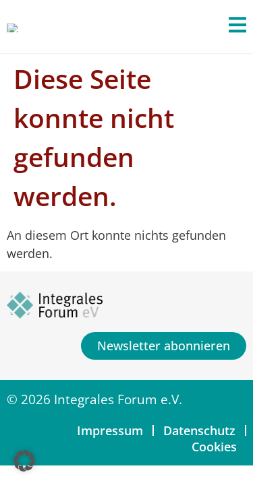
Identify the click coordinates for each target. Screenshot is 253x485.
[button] (24, 461)
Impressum (110, 430)
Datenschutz (199, 430)
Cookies (214, 447)
